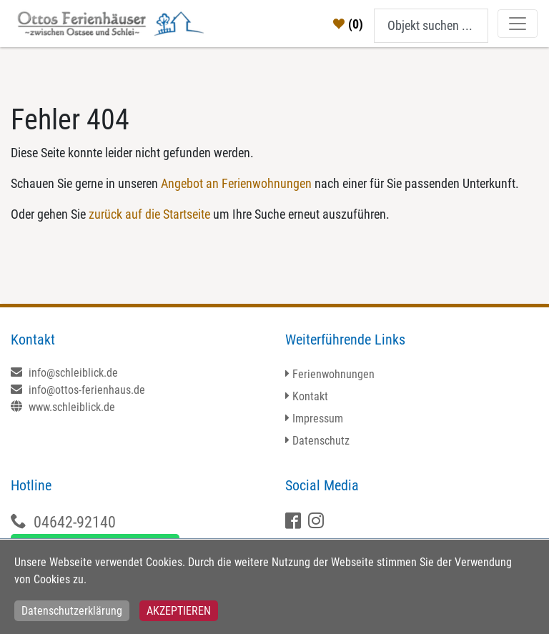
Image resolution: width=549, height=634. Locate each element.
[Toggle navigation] (518, 23)
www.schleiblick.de (63, 407)
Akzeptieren (179, 611)
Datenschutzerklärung (71, 611)
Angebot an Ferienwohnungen (236, 183)
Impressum (317, 418)
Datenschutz (321, 440)
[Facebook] (295, 522)
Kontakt (310, 396)
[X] (317, 522)
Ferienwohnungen (333, 374)
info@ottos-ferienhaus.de (78, 390)
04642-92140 (75, 522)
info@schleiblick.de (64, 373)
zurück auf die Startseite (149, 214)
